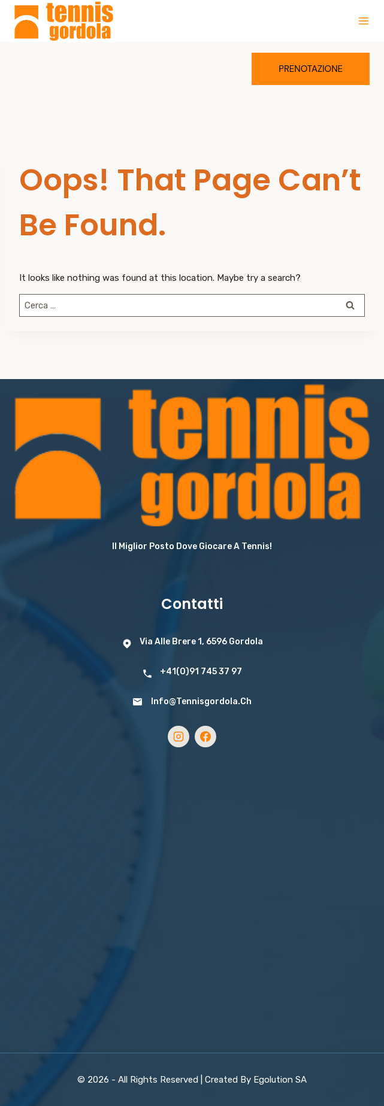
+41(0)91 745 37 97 (201, 671)
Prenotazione (311, 69)
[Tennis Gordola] (63, 21)
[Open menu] (364, 21)
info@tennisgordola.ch (201, 701)
